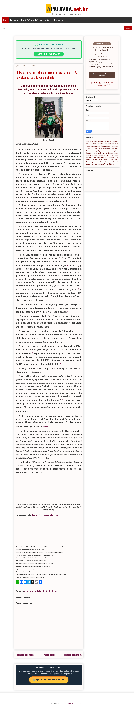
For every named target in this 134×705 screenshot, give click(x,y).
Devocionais (106, 146)
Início (5, 20)
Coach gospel (107, 143)
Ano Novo (94, 141)
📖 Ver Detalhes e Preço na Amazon (102, 74)
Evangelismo (115, 151)
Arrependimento (114, 141)
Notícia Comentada (110, 157)
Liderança (111, 155)
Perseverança (89, 162)
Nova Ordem (38, 591)
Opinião (45, 591)
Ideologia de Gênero (91, 155)
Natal (102, 157)
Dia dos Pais (89, 148)
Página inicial (49, 654)
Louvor (116, 155)
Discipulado (97, 148)
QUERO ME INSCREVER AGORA (48, 54)
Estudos (109, 151)
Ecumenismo (106, 148)
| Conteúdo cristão (78, 704)
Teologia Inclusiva (99, 165)
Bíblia (94, 144)
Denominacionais (95, 146)
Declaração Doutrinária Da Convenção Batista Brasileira (29, 20)
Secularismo (53, 591)
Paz (112, 160)
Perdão (116, 160)
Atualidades (28, 591)
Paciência (106, 159)
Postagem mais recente (25, 654)
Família (104, 152)
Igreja (106, 155)
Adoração (88, 141)
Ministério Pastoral (91, 157)
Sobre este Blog (58, 20)
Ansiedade (100, 141)
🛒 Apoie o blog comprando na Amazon (48, 679)
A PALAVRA (70, 704)
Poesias (97, 162)
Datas (113, 143)
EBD (101, 149)
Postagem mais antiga (72, 654)
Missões (99, 157)
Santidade (115, 162)
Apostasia (106, 141)
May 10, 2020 (47, 426)
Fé (108, 153)
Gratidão (116, 153)
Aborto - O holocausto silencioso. (45, 515)
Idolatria (101, 155)
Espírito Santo (102, 151)
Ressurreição (108, 162)
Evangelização (97, 153)
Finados (111, 153)
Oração (100, 159)
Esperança (94, 151)
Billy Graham (100, 143)
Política (102, 162)
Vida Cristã (109, 164)
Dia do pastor (114, 146)
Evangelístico (89, 153)
